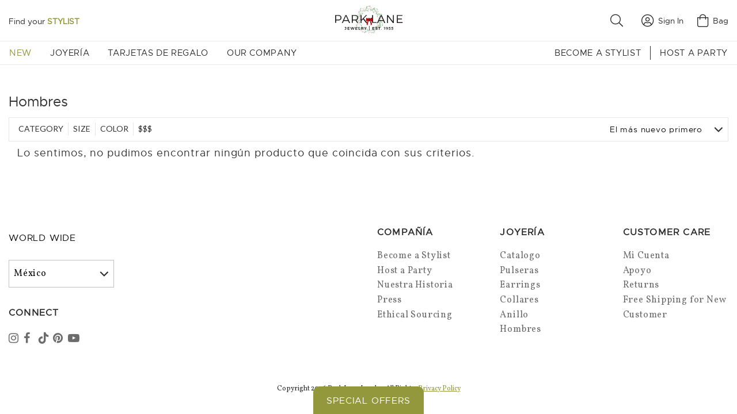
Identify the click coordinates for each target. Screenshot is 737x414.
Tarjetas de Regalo (158, 53)
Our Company (262, 53)
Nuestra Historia (415, 285)
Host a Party (694, 53)
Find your (44, 21)
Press (389, 300)
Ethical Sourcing (415, 315)
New (20, 53)
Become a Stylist (597, 53)
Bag (712, 20)
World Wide (42, 238)
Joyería (69, 53)
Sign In (662, 20)
